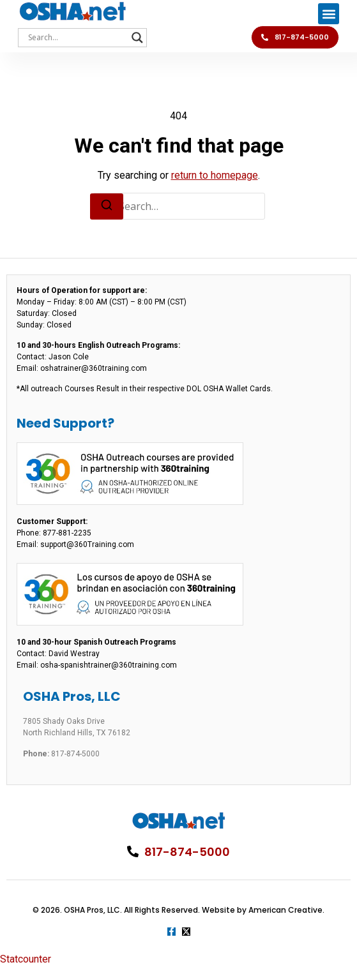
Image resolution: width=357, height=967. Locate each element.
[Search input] (76, 38)
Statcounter (25, 959)
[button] (328, 13)
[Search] (106, 206)
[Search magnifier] (137, 38)
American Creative (285, 909)
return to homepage (214, 175)
